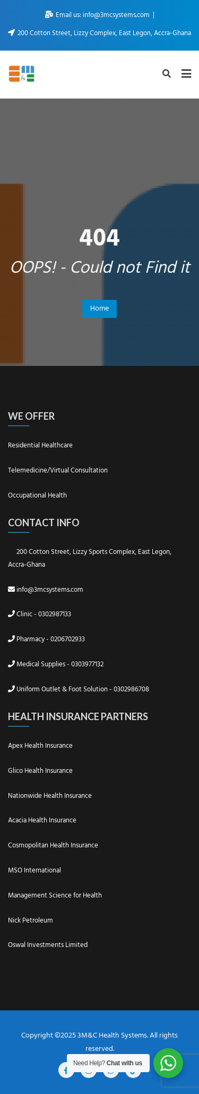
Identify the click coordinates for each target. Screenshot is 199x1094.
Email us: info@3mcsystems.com (98, 15)
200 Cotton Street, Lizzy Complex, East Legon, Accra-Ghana (99, 33)
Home (99, 309)
